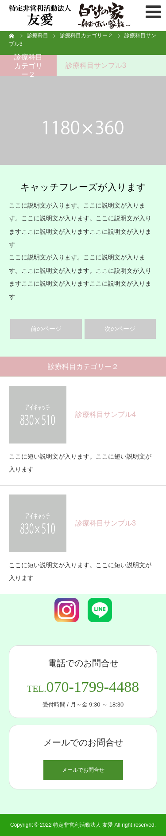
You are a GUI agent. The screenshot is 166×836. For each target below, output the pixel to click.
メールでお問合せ (83, 770)
